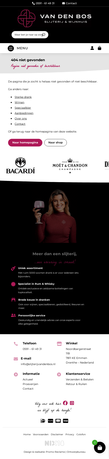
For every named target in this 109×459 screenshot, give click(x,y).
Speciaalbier (23, 107)
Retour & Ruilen (76, 384)
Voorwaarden (41, 434)
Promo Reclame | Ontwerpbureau (66, 451)
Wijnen (19, 102)
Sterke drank (23, 97)
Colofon (81, 434)
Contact (69, 3)
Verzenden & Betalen (80, 379)
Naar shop (55, 142)
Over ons (21, 118)
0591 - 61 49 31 (43, 3)
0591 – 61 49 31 (32, 349)
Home (27, 434)
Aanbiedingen (24, 113)
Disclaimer (57, 434)
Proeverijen (30, 384)
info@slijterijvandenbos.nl (38, 364)
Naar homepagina (25, 142)
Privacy (69, 434)
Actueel (28, 379)
